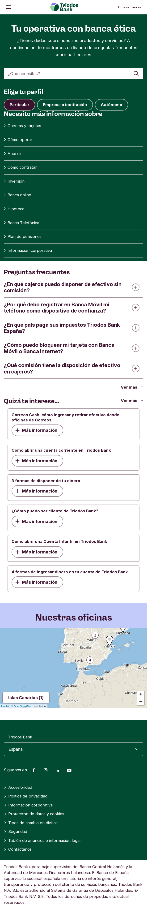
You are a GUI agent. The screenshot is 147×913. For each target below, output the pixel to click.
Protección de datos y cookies (34, 813)
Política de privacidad (25, 796)
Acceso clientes (129, 7)
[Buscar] (73, 73)
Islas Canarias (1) (26, 697)
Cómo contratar (20, 167)
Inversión (14, 181)
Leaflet (5, 706)
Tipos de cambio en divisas (31, 822)
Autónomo (111, 104)
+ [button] (140, 694)
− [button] (140, 701)
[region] (73, 668)
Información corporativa (28, 250)
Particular (19, 104)
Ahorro (12, 153)
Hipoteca (14, 209)
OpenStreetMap (23, 706)
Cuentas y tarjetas (22, 126)
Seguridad (15, 831)
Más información (36, 430)
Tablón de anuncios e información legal (42, 840)
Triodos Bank (20, 737)
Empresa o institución (65, 104)
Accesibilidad (18, 787)
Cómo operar (18, 140)
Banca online (17, 195)
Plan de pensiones (23, 236)
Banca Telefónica (21, 223)
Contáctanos (18, 849)
